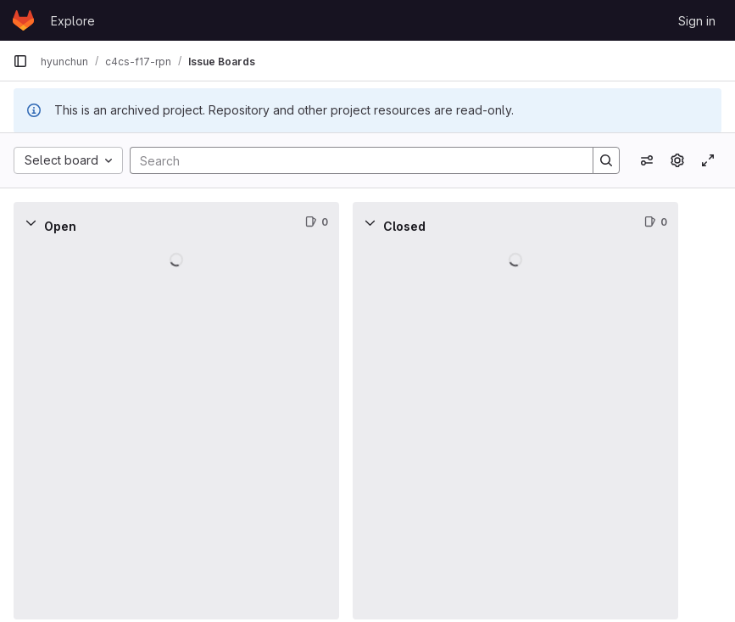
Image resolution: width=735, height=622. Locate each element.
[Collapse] (30, 222)
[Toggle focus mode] (707, 160)
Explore (73, 21)
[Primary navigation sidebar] (20, 61)
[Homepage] (23, 20)
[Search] (353, 160)
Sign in (697, 21)
